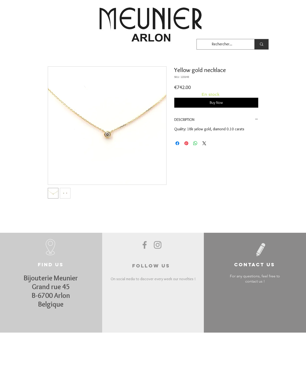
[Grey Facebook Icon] (145, 245)
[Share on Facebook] (177, 143)
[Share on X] (204, 143)
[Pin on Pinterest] (186, 143)
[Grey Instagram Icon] (158, 245)
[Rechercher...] (222, 44)
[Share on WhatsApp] (195, 143)
